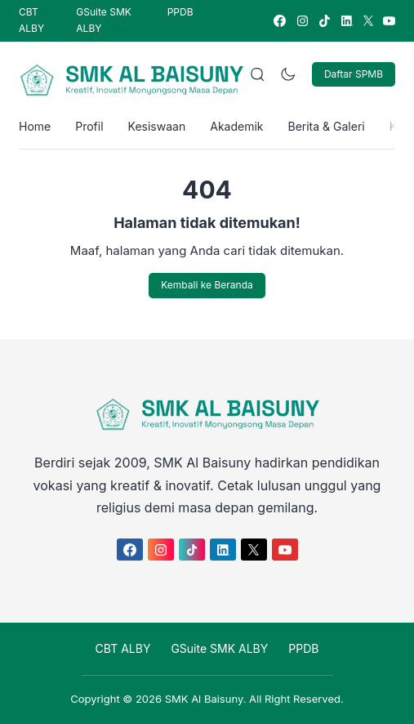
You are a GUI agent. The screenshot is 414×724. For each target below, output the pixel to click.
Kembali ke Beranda (206, 285)
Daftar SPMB (353, 74)
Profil (89, 126)
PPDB (180, 12)
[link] (279, 21)
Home (35, 126)
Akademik (236, 126)
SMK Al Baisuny (204, 698)
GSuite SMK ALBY (103, 20)
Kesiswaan (157, 126)
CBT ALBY (31, 20)
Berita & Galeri (326, 126)
